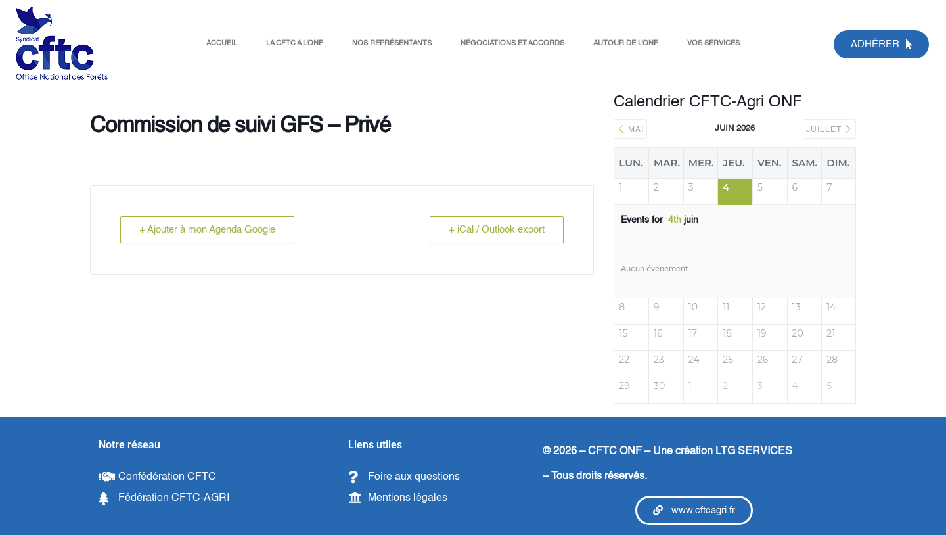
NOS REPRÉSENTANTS (392, 43)
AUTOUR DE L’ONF (625, 43)
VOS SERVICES (713, 43)
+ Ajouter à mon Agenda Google (207, 230)
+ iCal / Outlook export (497, 230)
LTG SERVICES (753, 451)
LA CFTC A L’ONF (294, 43)
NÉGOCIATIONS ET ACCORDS (512, 43)
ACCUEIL (221, 43)
